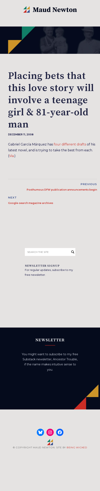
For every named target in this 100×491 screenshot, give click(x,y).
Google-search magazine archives (30, 203)
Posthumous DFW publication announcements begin (62, 189)
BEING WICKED (77, 447)
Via (11, 156)
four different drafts (70, 144)
